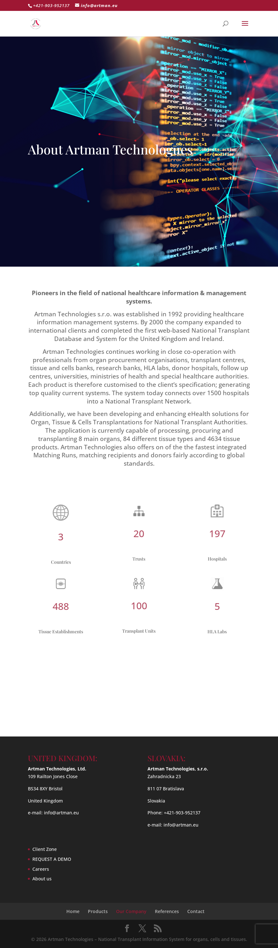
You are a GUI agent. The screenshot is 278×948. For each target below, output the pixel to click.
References (167, 911)
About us (42, 879)
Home (73, 911)
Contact (196, 911)
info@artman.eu (61, 813)
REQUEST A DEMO (51, 859)
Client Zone (44, 849)
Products (98, 911)
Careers (40, 869)
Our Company (131, 911)
